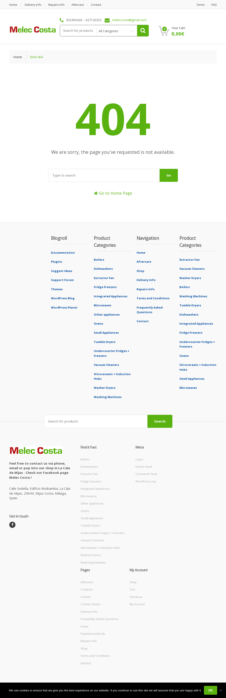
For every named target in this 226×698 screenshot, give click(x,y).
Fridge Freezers (105, 287)
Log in (139, 459)
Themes (57, 289)
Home (13, 4)
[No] (220, 690)
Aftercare (78, 4)
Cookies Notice (90, 604)
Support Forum (62, 280)
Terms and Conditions (153, 298)
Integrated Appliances (110, 296)
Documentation (63, 253)
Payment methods (93, 634)
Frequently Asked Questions (100, 619)
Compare (87, 589)
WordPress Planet (64, 307)
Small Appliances (106, 333)
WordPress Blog (63, 298)
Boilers (99, 260)
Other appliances (107, 314)
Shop (140, 271)
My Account (137, 604)
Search (160, 421)
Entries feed (144, 467)
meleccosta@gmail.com (129, 20)
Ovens (98, 324)
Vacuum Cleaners (106, 365)
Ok (210, 690)
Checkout (136, 597)
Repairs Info (57, 4)
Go (168, 175)
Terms (200, 4)
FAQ (214, 4)
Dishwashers (103, 269)
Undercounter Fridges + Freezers (102, 533)
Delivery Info (33, 4)
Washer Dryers (104, 388)
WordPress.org (146, 481)
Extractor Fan (104, 278)
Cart (132, 589)
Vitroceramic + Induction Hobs (100, 548)
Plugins (56, 262)
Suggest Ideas (61, 271)
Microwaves (102, 305)
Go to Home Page (113, 193)
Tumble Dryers (104, 342)
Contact (96, 4)
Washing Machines (108, 397)
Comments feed (146, 474)
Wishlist (86, 663)
